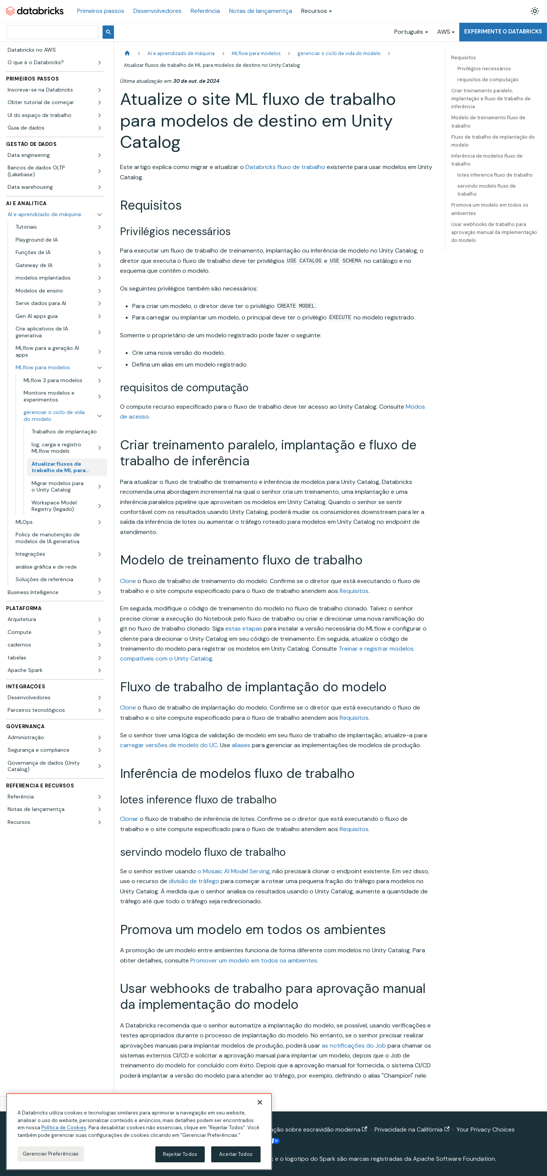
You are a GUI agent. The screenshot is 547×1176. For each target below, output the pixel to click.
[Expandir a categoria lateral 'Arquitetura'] (99, 619)
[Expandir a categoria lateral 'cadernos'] (99, 645)
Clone (128, 581)
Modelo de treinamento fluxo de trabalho (488, 121)
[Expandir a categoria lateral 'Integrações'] (99, 554)
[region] (139, 1131)
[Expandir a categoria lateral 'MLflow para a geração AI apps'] (99, 351)
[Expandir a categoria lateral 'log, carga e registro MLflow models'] (99, 448)
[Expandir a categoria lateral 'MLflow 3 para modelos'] (99, 380)
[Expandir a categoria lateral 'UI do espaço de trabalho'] (99, 115)
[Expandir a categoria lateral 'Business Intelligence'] (99, 592)
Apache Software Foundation (454, 1159)
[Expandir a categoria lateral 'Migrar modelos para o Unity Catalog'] (99, 487)
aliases (241, 745)
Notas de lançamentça (260, 11)
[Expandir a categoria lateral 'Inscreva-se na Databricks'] (99, 90)
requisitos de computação (488, 79)
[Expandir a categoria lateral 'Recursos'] (99, 822)
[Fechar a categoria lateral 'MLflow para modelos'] (99, 367)
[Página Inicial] (127, 53)
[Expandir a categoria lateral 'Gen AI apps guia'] (99, 316)
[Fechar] (259, 1102)
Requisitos (354, 591)
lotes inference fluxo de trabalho (495, 175)
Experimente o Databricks (503, 31)
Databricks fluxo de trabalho (285, 167)
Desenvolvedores (157, 11)
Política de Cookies (63, 1127)
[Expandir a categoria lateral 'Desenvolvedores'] (99, 697)
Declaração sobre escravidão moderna (309, 1129)
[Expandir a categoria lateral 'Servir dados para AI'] (99, 303)
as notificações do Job (354, 1046)
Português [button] (408, 32)
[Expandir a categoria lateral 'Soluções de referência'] (99, 579)
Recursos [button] (314, 11)
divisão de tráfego (194, 881)
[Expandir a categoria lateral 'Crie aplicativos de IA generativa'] (99, 332)
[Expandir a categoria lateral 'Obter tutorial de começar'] (99, 102)
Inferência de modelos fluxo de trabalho (487, 160)
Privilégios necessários (484, 68)
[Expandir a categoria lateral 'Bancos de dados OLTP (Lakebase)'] (99, 171)
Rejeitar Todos (180, 1154)
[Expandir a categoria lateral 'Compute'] (99, 632)
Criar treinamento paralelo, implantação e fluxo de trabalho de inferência (491, 98)
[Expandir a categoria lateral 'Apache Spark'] (99, 670)
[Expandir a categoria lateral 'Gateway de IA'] (99, 265)
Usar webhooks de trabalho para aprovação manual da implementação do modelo (494, 232)
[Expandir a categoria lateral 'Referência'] (99, 797)
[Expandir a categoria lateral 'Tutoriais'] (99, 227)
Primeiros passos (100, 11)
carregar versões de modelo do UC (168, 745)
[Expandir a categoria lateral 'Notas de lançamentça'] (99, 809)
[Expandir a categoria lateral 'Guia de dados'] (99, 128)
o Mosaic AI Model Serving (234, 871)
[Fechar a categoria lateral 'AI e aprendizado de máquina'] (99, 214)
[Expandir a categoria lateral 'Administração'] (99, 737)
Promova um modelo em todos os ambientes (489, 209)
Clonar (129, 819)
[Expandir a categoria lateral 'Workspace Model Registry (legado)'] (99, 506)
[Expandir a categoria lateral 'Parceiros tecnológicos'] (99, 710)
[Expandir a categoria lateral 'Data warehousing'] (99, 187)
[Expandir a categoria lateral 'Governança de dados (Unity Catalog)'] (99, 766)
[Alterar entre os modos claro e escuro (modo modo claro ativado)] (535, 11)
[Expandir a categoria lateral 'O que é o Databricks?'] (99, 62)
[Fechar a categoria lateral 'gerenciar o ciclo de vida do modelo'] (99, 416)
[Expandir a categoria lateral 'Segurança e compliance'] (99, 750)
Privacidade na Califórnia (412, 1129)
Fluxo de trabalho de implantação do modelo (493, 141)
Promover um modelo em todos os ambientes (253, 960)
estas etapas (243, 628)
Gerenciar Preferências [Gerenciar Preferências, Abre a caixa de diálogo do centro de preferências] (51, 1154)
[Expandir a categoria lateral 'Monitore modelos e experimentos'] (99, 396)
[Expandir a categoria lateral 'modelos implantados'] (99, 278)
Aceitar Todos (236, 1154)
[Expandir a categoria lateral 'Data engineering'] (99, 155)
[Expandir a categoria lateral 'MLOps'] (99, 522)
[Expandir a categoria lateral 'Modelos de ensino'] (99, 291)
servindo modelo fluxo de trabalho (486, 190)
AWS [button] (443, 32)
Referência (205, 11)
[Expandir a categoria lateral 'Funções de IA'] (99, 252)
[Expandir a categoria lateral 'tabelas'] (99, 658)
